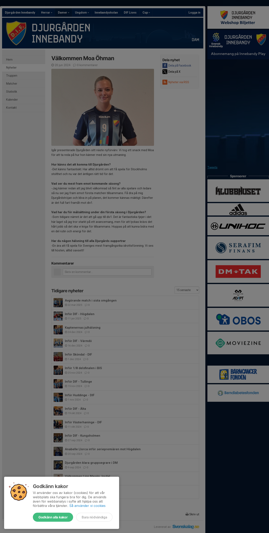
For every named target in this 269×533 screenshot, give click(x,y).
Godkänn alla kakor (53, 517)
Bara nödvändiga (94, 517)
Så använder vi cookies (87, 506)
